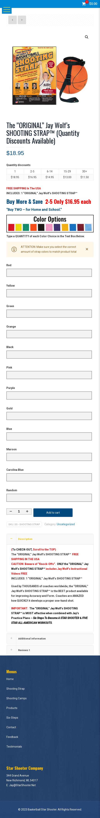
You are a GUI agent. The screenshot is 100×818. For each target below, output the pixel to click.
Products (11, 708)
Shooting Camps (16, 698)
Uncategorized (66, 524)
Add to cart (53, 512)
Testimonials (14, 746)
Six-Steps (12, 717)
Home (10, 679)
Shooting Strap (15, 688)
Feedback (12, 736)
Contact (11, 727)
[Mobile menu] (5, 9)
